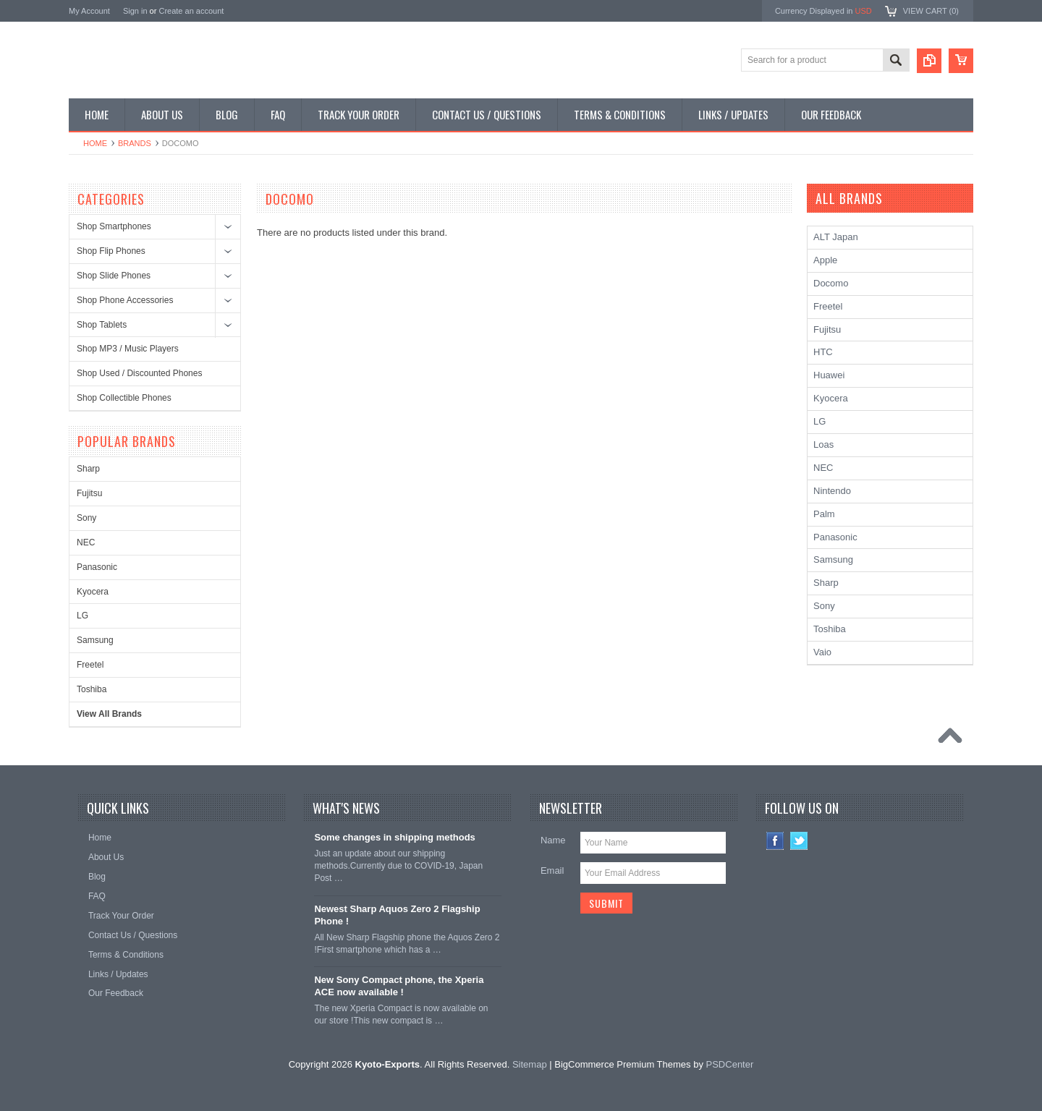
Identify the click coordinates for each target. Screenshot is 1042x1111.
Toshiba (91, 689)
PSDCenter (730, 1064)
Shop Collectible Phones (124, 398)
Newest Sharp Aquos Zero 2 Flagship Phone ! (397, 915)
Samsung (95, 640)
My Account (89, 11)
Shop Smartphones (114, 226)
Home (95, 143)
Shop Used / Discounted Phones (139, 373)
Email (552, 870)
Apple (825, 260)
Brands (134, 143)
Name (553, 840)
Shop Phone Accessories (125, 300)
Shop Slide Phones (114, 276)
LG (82, 615)
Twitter (799, 841)
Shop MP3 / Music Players (128, 349)
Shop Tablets (102, 325)
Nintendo (832, 490)
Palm (824, 513)
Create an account (191, 11)
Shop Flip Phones (111, 251)
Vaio (822, 652)
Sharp (88, 469)
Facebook (775, 841)
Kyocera (93, 592)
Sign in (135, 11)
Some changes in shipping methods (394, 837)
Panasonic (97, 567)
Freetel (90, 665)
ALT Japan (835, 236)
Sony (86, 518)
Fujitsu (89, 493)
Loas (823, 444)
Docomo (830, 283)
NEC (86, 542)
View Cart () (931, 11)
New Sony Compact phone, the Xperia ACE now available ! (398, 985)
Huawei (828, 375)
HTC (823, 351)
